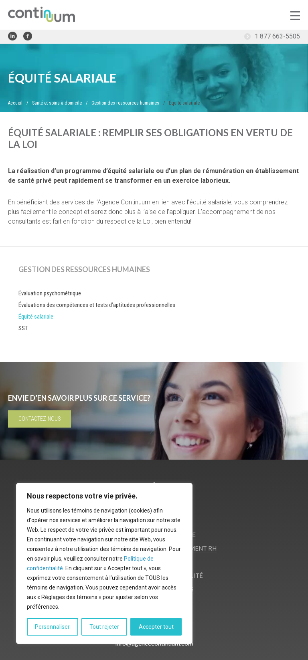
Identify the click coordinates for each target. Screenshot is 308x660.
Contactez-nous (39, 419)
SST (23, 328)
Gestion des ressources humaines (84, 269)
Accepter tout (156, 627)
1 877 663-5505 (277, 36)
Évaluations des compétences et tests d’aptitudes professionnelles (96, 305)
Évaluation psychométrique (49, 293)
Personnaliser (52, 627)
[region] (104, 563)
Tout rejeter (104, 627)
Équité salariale (35, 316)
